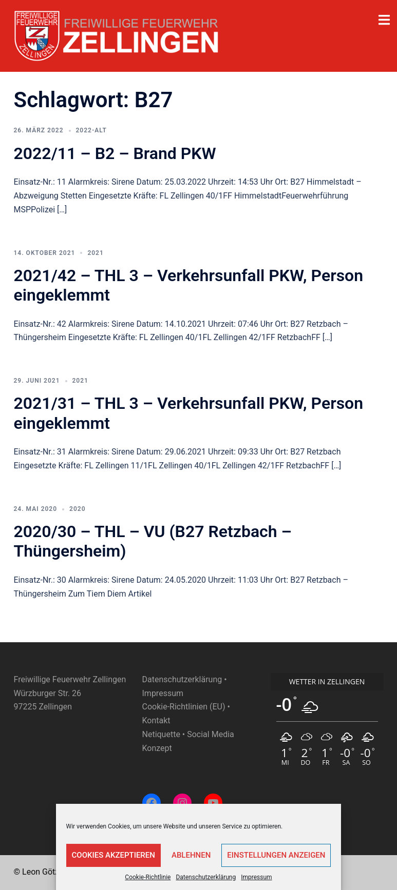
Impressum (256, 877)
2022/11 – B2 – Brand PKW (115, 153)
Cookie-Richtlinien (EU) (183, 706)
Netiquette (161, 734)
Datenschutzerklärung (206, 877)
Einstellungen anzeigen (276, 855)
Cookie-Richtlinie (148, 877)
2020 (77, 508)
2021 (95, 252)
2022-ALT (91, 130)
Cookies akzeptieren (113, 855)
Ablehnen (191, 855)
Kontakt (156, 720)
